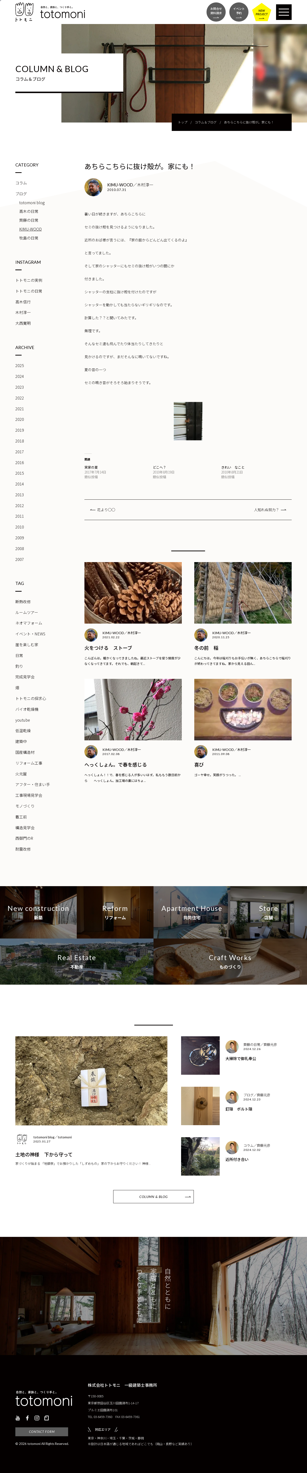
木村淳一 (23, 312)
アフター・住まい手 (32, 784)
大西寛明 (23, 323)
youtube (22, 720)
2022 (19, 398)
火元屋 (21, 774)
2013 (19, 494)
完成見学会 (25, 677)
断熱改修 (23, 601)
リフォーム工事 (28, 763)
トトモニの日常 (28, 291)
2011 (19, 516)
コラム (21, 183)
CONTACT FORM (42, 1432)
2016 (19, 462)
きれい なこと (233, 467)
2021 (19, 408)
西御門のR (24, 838)
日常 (19, 655)
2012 (19, 505)
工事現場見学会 (28, 795)
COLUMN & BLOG (153, 1197)
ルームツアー (26, 612)
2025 (19, 365)
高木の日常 (28, 211)
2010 (19, 527)
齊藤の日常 (28, 220)
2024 (19, 376)
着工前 (21, 817)
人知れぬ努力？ (266, 509)
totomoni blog (32, 202)
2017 (19, 451)
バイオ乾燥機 (26, 709)
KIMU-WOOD (30, 229)
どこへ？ (159, 467)
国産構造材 (25, 752)
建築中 (21, 741)
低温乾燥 (23, 730)
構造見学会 (25, 827)
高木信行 (23, 302)
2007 (19, 559)
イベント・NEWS (30, 634)
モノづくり (25, 806)
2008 (19, 548)
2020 (19, 419)
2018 (19, 441)
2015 (19, 473)
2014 (19, 484)
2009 (19, 537)
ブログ (21, 193)
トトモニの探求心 (30, 698)
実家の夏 (91, 467)
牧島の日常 (28, 238)
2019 (19, 430)
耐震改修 (23, 849)
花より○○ (106, 509)
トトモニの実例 (28, 280)
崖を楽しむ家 (26, 644)
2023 (19, 387)
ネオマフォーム (28, 623)
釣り (19, 666)
